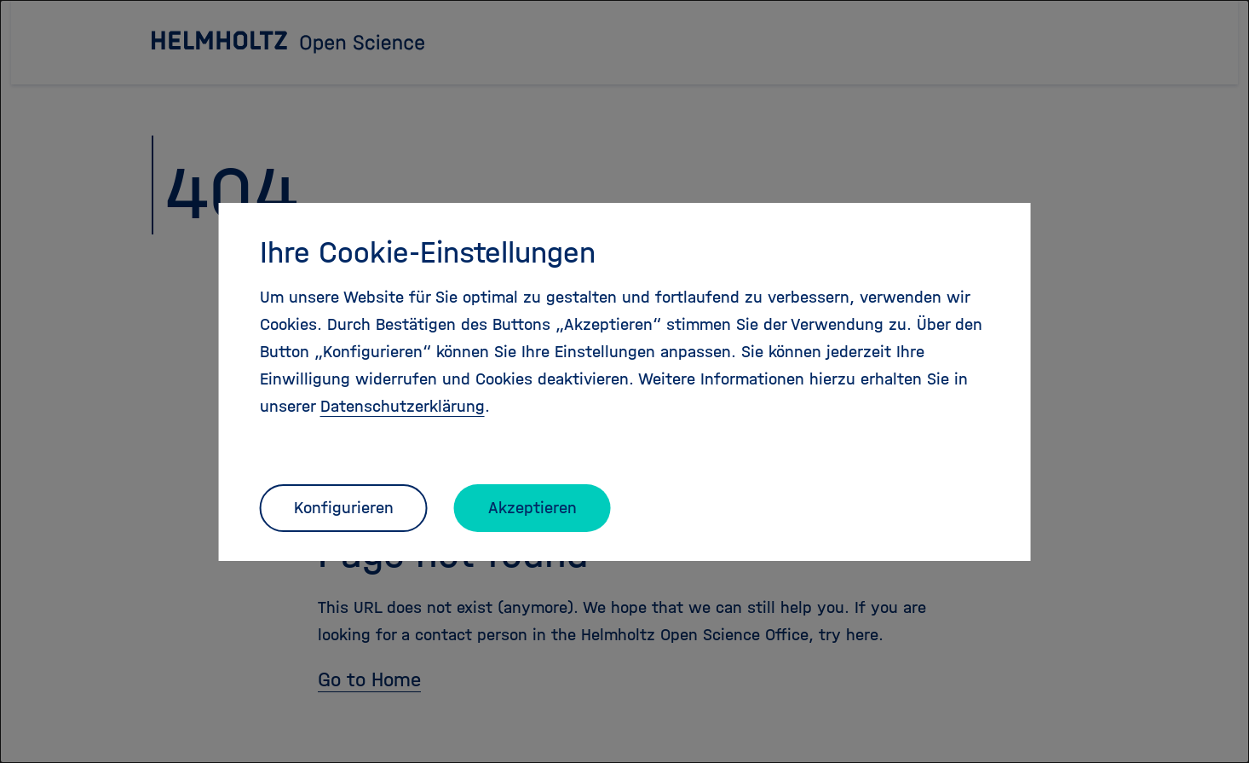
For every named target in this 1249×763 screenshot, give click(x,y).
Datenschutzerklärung (402, 406)
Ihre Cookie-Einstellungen (428, 252)
